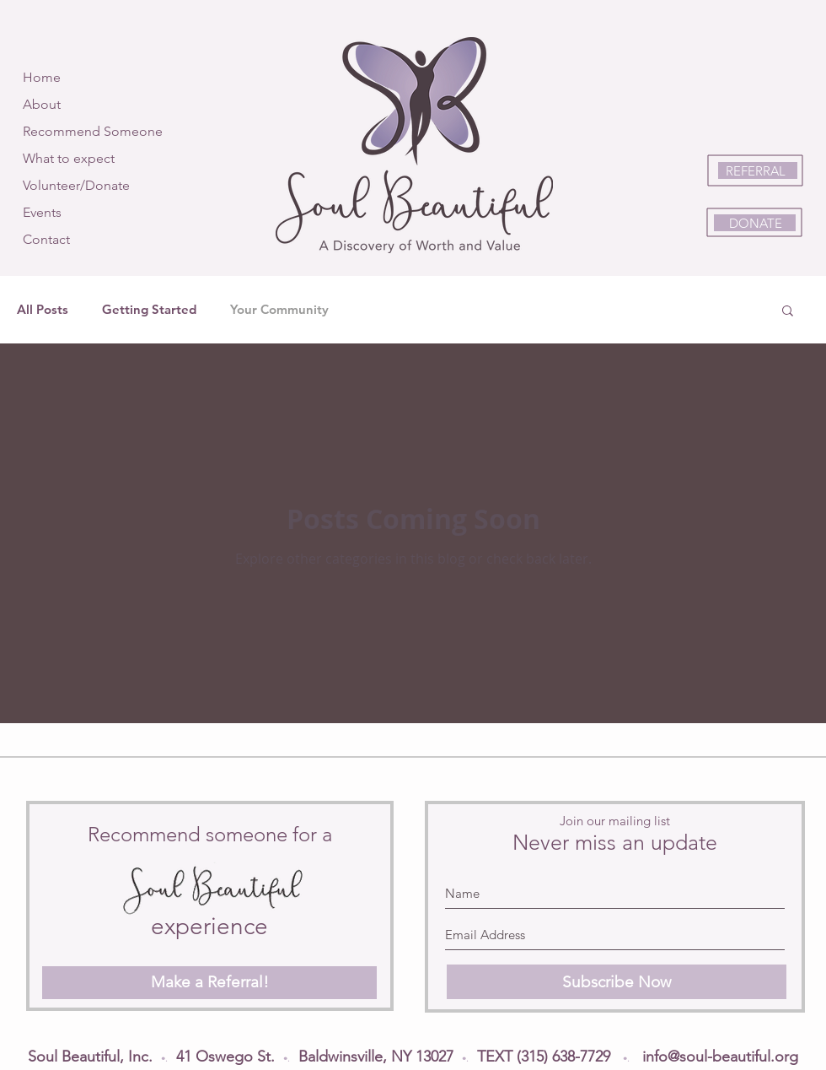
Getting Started (149, 309)
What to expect (69, 158)
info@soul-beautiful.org (720, 1056)
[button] (788, 312)
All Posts (42, 309)
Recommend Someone (93, 131)
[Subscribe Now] (616, 982)
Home (42, 77)
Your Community (279, 309)
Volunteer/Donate (76, 185)
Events (42, 212)
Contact (46, 239)
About (42, 104)
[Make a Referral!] (209, 982)
